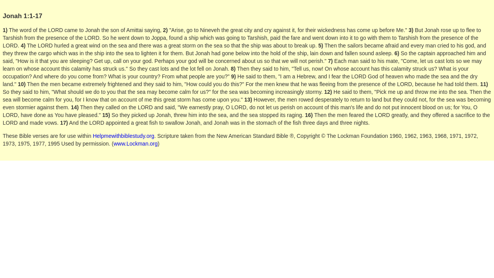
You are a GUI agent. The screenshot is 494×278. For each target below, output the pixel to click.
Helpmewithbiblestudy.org (123, 136)
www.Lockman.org (135, 144)
